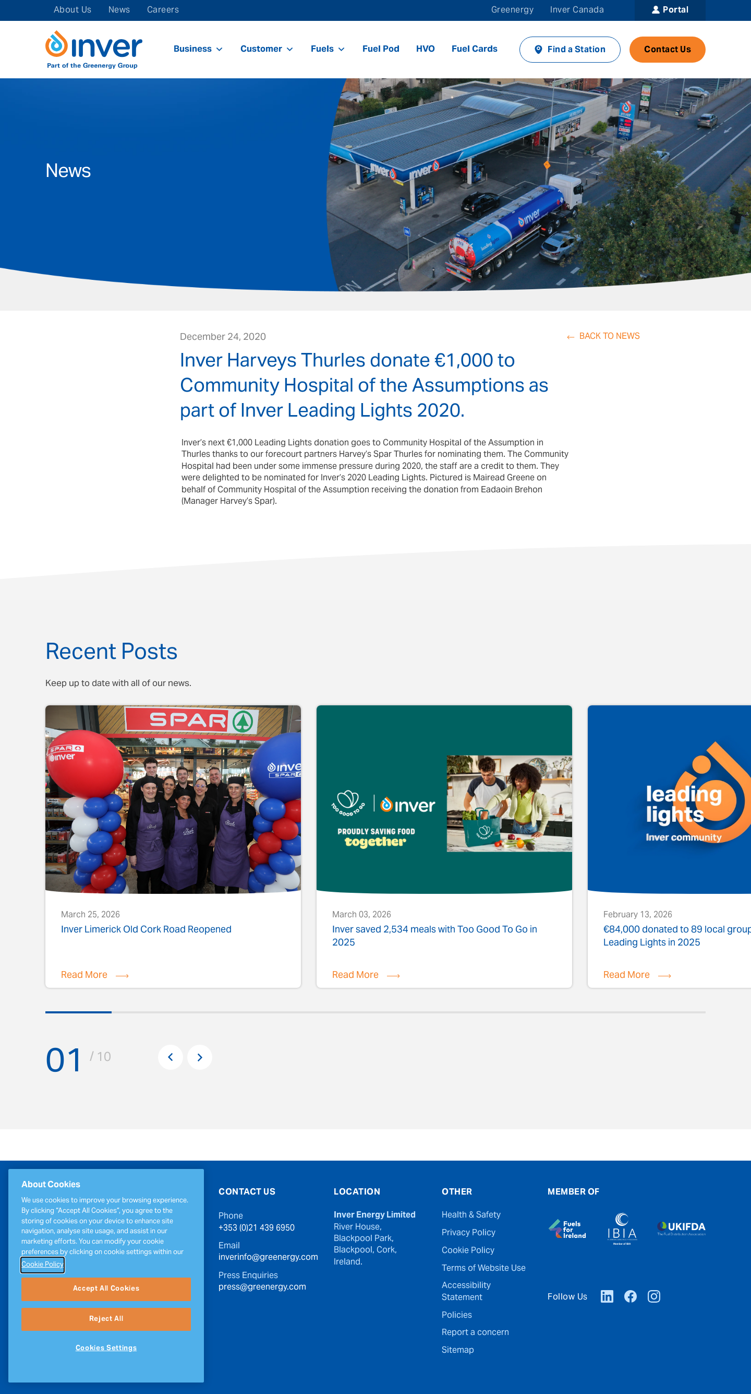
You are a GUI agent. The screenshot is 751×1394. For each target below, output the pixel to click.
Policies (457, 1315)
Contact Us (667, 50)
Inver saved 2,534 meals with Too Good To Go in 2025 (434, 936)
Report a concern (475, 1333)
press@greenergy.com (262, 1287)
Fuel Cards (475, 49)
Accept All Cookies (106, 1289)
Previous (170, 1057)
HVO (425, 49)
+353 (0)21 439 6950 (257, 1228)
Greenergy (512, 10)
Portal (675, 10)
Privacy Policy (468, 1233)
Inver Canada (577, 10)
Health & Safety (471, 1215)
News (119, 10)
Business (199, 50)
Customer (267, 50)
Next (199, 1057)
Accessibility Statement (466, 1292)
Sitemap (458, 1350)
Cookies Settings (106, 1348)
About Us (73, 10)
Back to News (609, 337)
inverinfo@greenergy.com (268, 1257)
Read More (84, 975)
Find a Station (576, 50)
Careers (163, 10)
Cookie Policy (468, 1251)
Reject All (106, 1319)
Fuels (328, 50)
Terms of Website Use (484, 1268)
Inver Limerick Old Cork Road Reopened (146, 932)
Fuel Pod (380, 49)
